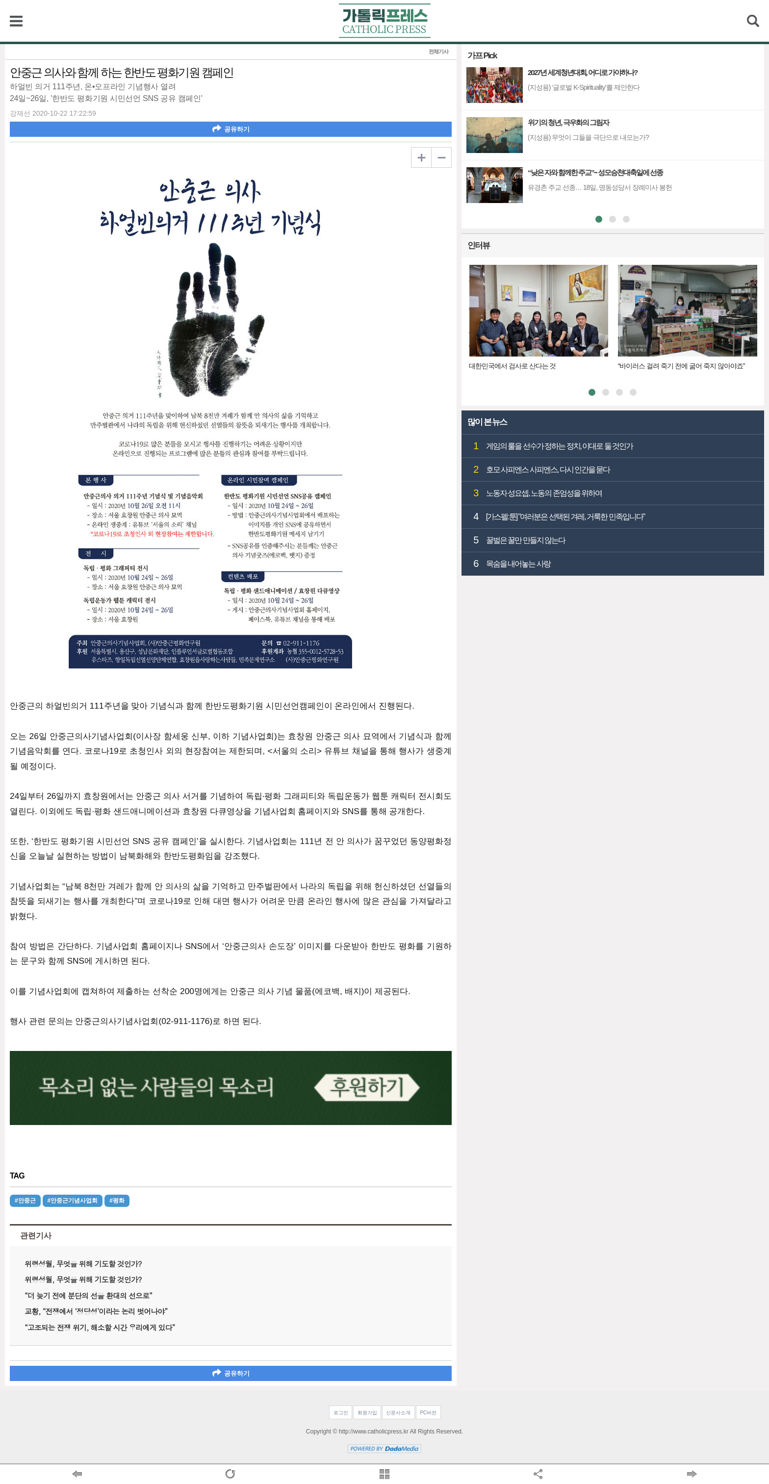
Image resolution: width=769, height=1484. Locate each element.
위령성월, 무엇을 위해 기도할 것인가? (83, 1263)
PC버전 (428, 1412)
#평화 (117, 1200)
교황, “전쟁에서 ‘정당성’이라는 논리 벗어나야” (96, 1311)
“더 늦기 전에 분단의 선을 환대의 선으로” (88, 1295)
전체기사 (438, 51)
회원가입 (367, 1412)
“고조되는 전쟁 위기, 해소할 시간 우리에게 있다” (100, 1327)
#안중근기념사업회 (73, 1200)
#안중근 (25, 1200)
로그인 (340, 1412)
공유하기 (231, 128)
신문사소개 (398, 1412)
